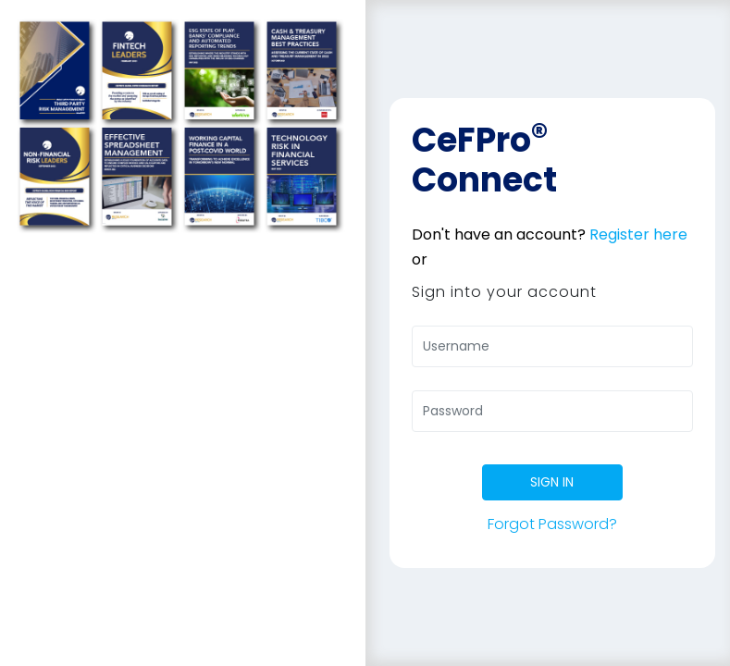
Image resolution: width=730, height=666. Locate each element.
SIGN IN (552, 482)
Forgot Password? (552, 524)
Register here (638, 234)
